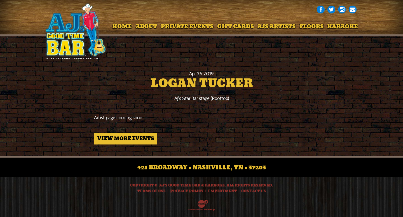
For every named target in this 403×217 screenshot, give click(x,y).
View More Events (125, 139)
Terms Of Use (151, 191)
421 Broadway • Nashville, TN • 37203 (201, 167)
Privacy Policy (186, 191)
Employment (222, 191)
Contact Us (253, 191)
